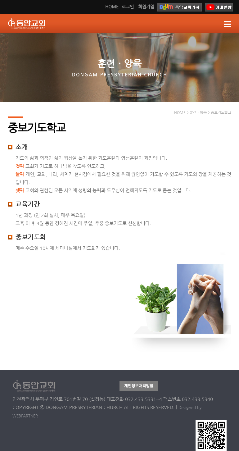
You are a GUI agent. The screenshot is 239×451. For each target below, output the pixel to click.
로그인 (128, 6)
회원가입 (146, 6)
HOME (112, 6)
